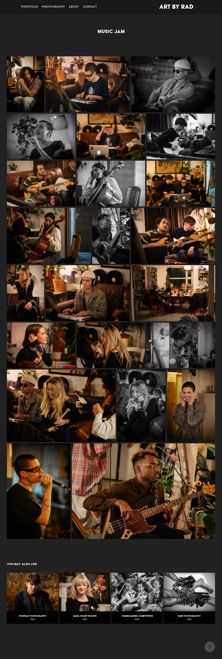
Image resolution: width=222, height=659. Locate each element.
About (74, 6)
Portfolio (29, 6)
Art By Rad (176, 6)
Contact (90, 6)
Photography (53, 6)
